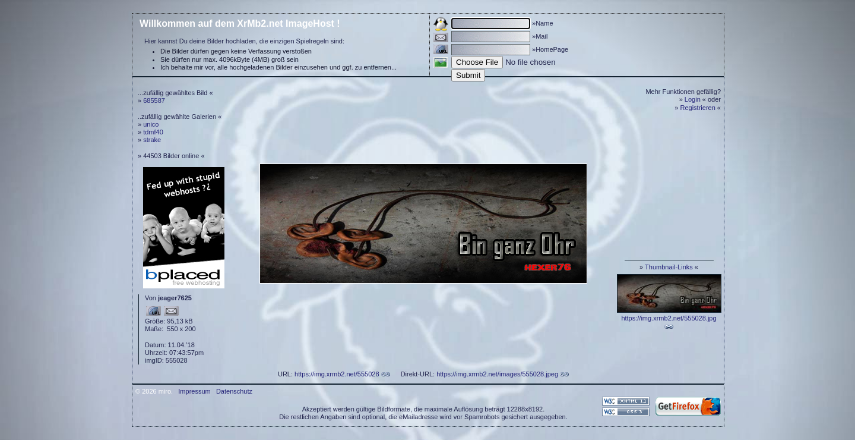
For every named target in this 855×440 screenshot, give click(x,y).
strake (152, 139)
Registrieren (697, 107)
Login (693, 99)
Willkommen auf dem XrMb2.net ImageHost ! (240, 23)
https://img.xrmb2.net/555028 (336, 374)
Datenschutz (234, 391)
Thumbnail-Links (669, 267)
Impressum (194, 391)
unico (151, 124)
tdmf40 (153, 132)
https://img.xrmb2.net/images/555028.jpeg (497, 374)
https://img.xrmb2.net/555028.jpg (668, 318)
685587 (154, 100)
